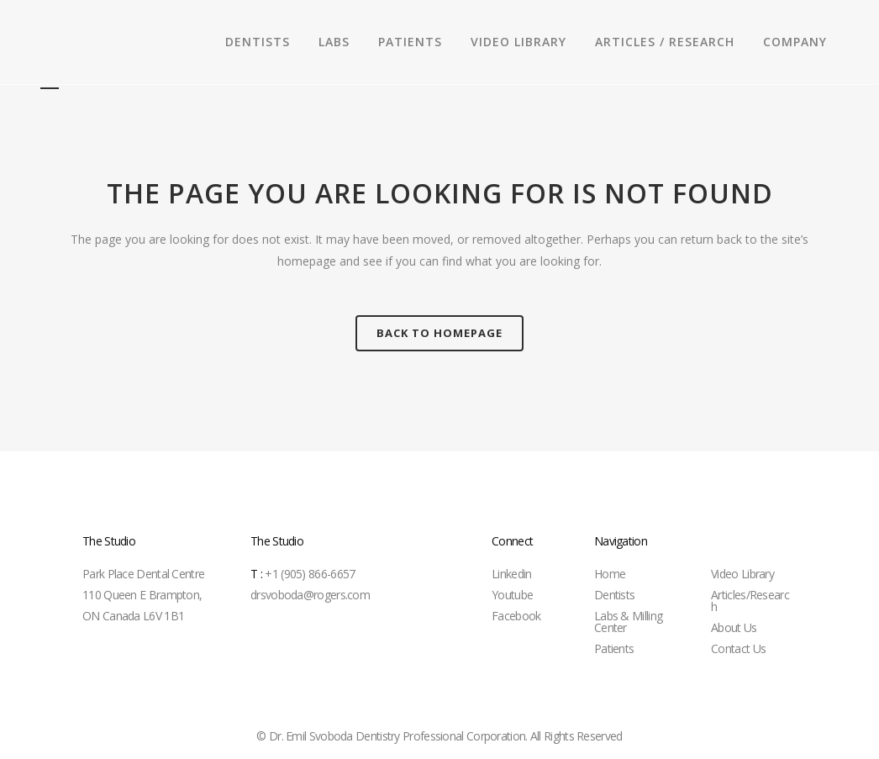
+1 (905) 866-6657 (302, 574)
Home (609, 574)
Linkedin (511, 574)
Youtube (512, 595)
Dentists (614, 595)
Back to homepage (439, 332)
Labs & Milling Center (628, 621)
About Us (733, 627)
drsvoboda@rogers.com (310, 595)
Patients (614, 648)
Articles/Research (750, 600)
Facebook (516, 616)
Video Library (742, 574)
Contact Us (738, 648)
